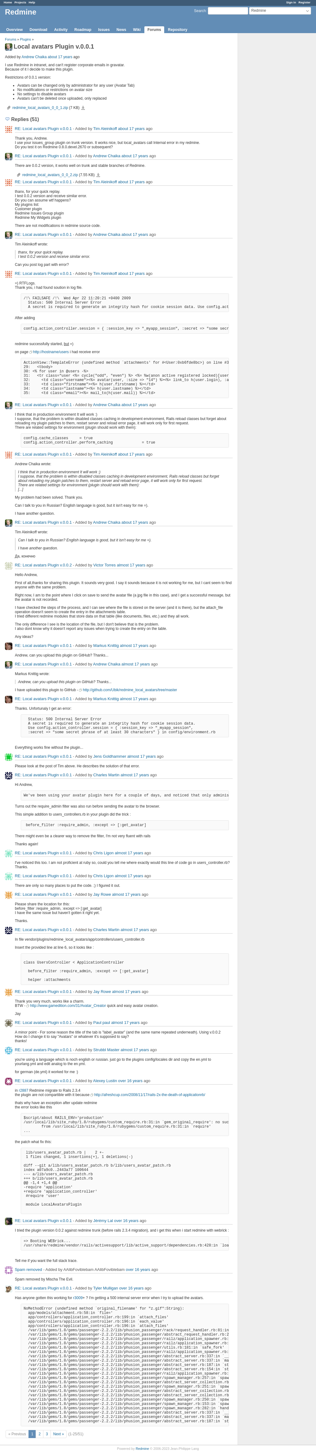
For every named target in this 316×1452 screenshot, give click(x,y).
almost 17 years (131, 565)
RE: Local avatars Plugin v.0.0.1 (43, 128)
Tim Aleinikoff (105, 128)
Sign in (291, 2)
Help (32, 2)
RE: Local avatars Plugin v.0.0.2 (43, 565)
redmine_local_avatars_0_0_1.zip (40, 108)
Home (8, 2)
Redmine (142, 1448)
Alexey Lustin (105, 1080)
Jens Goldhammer (109, 756)
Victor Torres (104, 565)
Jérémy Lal (103, 1220)
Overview (14, 30)
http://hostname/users (51, 352)
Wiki (137, 30)
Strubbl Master (106, 1049)
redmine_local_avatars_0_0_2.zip (50, 175)
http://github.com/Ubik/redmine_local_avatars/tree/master (130, 690)
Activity (61, 30)
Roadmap (82, 30)
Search (200, 11)
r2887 (24, 1090)
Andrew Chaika (33, 57)
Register (304, 2)
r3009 (78, 1298)
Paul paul (101, 1022)
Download (38, 30)
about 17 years (60, 57)
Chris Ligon (103, 853)
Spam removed (28, 1269)
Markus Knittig (106, 645)
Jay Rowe (102, 894)
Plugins (25, 39)
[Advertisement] (269, 130)
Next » (58, 1434)
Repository (177, 30)
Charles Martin (106, 775)
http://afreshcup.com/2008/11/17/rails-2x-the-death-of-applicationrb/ (149, 1095)
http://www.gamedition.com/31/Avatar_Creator (68, 1005)
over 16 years (130, 1080)
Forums (154, 30)
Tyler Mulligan (105, 1288)
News (121, 30)
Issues (104, 30)
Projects (20, 2)
